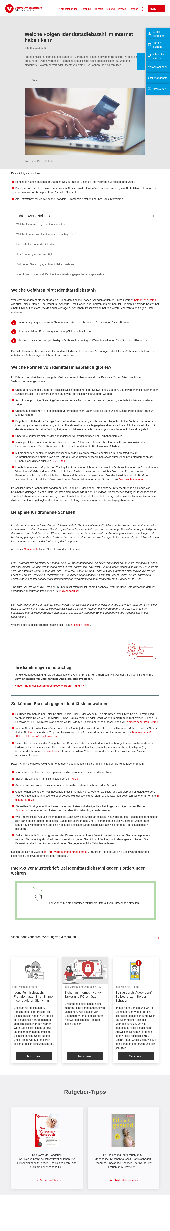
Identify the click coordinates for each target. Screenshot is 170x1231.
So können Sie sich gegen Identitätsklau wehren (45, 264)
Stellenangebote (158, 78)
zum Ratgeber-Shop (45, 1180)
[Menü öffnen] (156, 8)
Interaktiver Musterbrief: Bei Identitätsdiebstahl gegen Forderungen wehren (61, 274)
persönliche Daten (145, 300)
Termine (133, 8)
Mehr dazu (33, 1056)
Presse (122, 8)
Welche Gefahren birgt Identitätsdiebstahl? (41, 224)
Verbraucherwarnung (131, 479)
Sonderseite (31, 549)
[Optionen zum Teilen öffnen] (33, 80)
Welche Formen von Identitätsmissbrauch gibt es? (46, 234)
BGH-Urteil (58, 461)
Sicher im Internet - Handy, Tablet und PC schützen (83, 994)
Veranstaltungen (68, 8)
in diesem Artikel (69, 591)
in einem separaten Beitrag (142, 722)
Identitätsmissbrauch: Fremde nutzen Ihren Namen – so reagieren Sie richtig (34, 996)
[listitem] (34, 1010)
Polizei (75, 778)
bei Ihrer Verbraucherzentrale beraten (65, 851)
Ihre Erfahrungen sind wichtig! (34, 254)
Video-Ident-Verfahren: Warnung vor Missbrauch (43, 937)
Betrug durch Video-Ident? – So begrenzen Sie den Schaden (135, 996)
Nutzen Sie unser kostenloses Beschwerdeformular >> (49, 685)
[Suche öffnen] (143, 8)
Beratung (86, 8)
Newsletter (159, 89)
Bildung (110, 8)
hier (30, 732)
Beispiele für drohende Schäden (35, 244)
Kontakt (98, 8)
